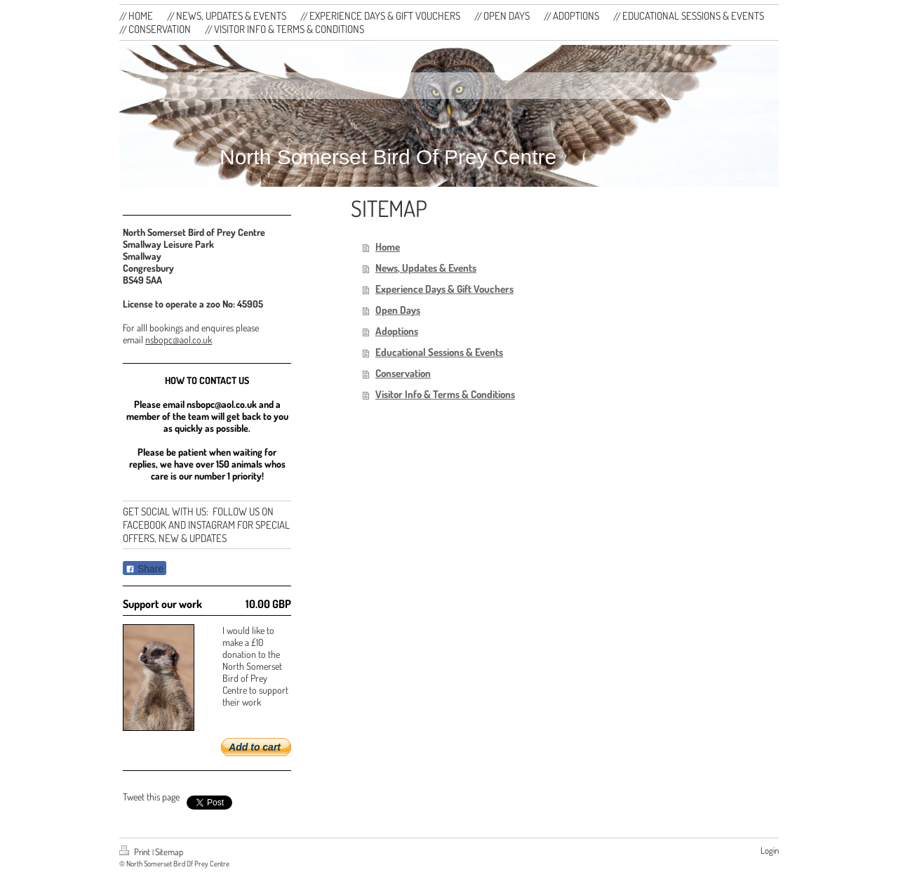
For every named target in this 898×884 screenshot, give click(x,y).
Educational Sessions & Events (439, 352)
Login (769, 850)
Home (387, 246)
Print (135, 851)
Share (144, 568)
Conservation (403, 373)
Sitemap (169, 851)
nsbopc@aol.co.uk (178, 339)
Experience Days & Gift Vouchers (444, 289)
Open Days (397, 310)
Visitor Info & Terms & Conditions (445, 394)
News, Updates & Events (425, 268)
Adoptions (396, 331)
